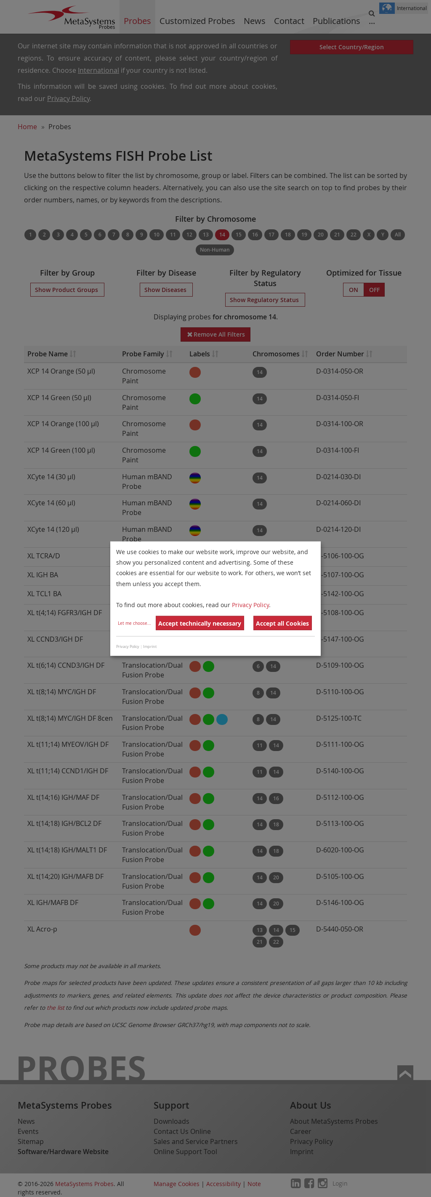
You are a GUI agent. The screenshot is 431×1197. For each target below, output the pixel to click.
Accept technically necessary (199, 623)
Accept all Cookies (282, 623)
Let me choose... (134, 623)
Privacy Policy (250, 605)
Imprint (150, 646)
